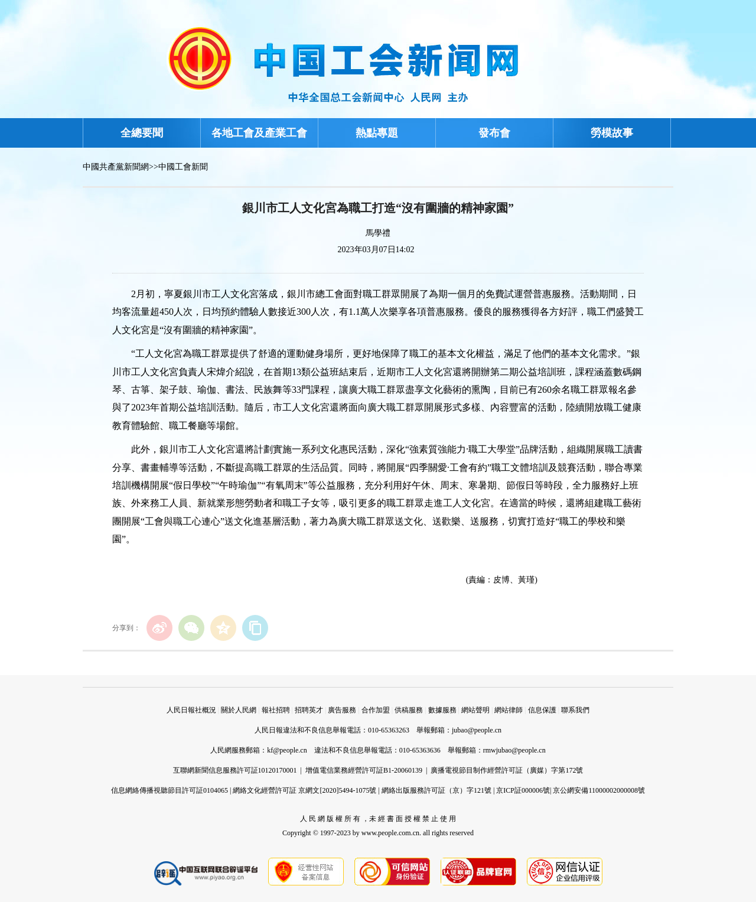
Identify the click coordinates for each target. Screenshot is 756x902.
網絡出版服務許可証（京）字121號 (436, 790)
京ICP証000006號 (523, 790)
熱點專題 (377, 133)
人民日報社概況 (191, 710)
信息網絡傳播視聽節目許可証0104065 (169, 790)
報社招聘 (276, 710)
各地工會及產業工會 (259, 133)
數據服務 (442, 710)
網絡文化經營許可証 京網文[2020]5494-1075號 (304, 790)
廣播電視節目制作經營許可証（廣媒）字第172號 (507, 770)
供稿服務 (409, 710)
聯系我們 (575, 710)
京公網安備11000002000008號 (599, 790)
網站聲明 (475, 710)
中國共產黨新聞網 (116, 166)
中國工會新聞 (183, 166)
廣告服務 (342, 710)
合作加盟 (375, 710)
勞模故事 (612, 133)
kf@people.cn (287, 750)
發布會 (494, 133)
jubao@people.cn (476, 730)
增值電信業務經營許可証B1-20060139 (363, 770)
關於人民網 (238, 710)
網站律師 (508, 710)
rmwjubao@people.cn (514, 750)
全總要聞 (141, 133)
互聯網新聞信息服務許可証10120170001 (235, 770)
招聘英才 (309, 710)
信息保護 (542, 710)
